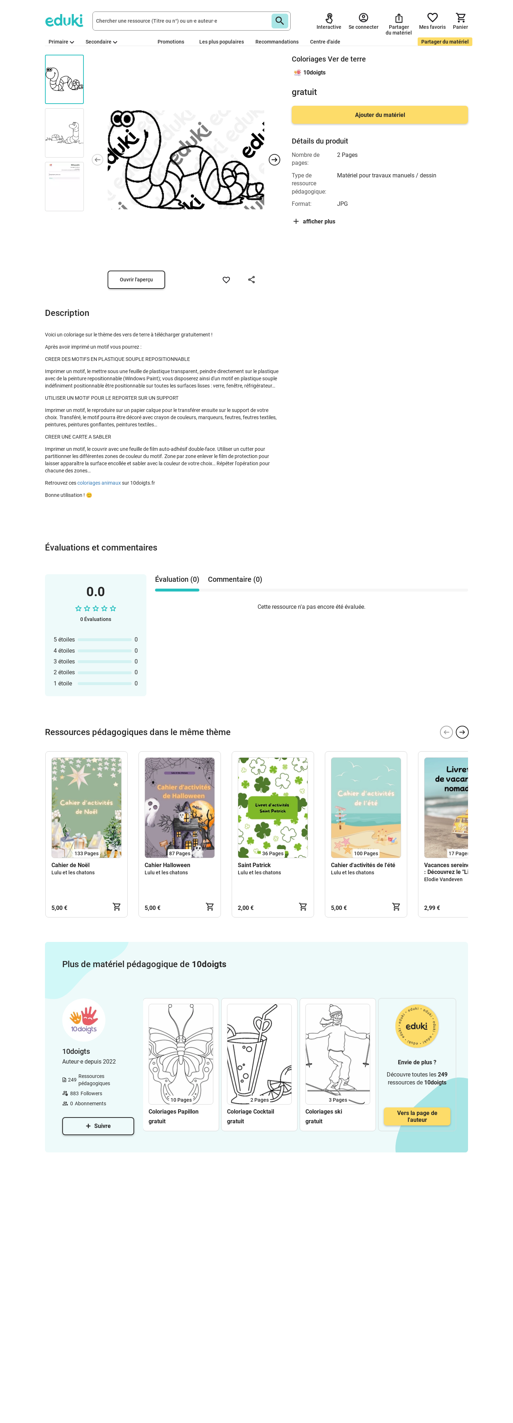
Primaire (61, 42)
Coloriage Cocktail (250, 1111)
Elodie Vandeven (443, 879)
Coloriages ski (323, 1111)
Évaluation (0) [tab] (177, 579)
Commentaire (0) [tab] (235, 579)
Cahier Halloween (167, 865)
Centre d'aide (325, 42)
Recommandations (277, 42)
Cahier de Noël (70, 865)
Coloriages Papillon (174, 1111)
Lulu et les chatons (73, 872)
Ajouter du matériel (380, 115)
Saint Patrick (254, 865)
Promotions (171, 42)
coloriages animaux (99, 483)
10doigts (314, 72)
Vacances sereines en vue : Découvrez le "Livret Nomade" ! (458, 868)
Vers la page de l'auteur (417, 1116)
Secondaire (101, 42)
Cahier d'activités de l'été (363, 865)
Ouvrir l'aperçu (136, 279)
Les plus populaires (221, 42)
